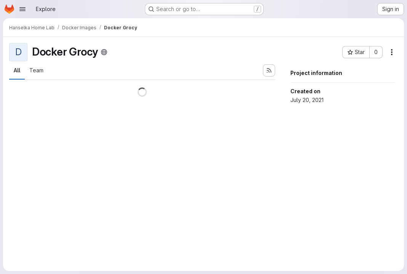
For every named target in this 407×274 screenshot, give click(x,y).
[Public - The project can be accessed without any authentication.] (104, 52)
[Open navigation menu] (22, 9)
